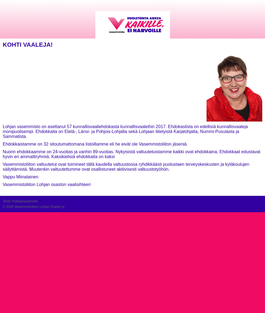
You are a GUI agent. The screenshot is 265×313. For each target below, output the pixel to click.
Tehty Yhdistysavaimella (20, 201)
